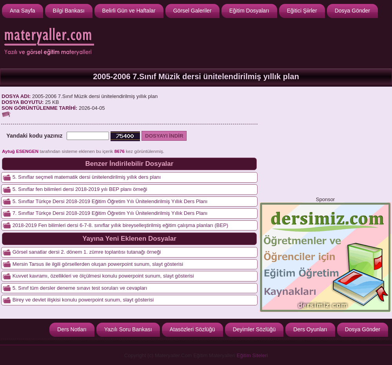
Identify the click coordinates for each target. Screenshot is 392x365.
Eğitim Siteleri (252, 355)
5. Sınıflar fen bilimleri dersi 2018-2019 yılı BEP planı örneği (80, 189)
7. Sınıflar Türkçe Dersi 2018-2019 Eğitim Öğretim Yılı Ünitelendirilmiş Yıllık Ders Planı (110, 213)
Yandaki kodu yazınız (34, 136)
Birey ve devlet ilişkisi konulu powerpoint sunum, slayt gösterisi (83, 300)
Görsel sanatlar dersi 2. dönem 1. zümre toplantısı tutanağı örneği (87, 252)
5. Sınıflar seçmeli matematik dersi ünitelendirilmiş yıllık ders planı (87, 177)
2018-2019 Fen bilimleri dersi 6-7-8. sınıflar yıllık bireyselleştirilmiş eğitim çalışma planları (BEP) (121, 225)
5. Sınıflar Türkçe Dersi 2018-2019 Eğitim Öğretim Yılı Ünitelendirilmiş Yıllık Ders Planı (110, 201)
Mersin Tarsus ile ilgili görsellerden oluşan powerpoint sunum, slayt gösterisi (98, 264)
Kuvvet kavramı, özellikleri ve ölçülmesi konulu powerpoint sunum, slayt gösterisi (103, 276)
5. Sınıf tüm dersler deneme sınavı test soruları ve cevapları (80, 288)
